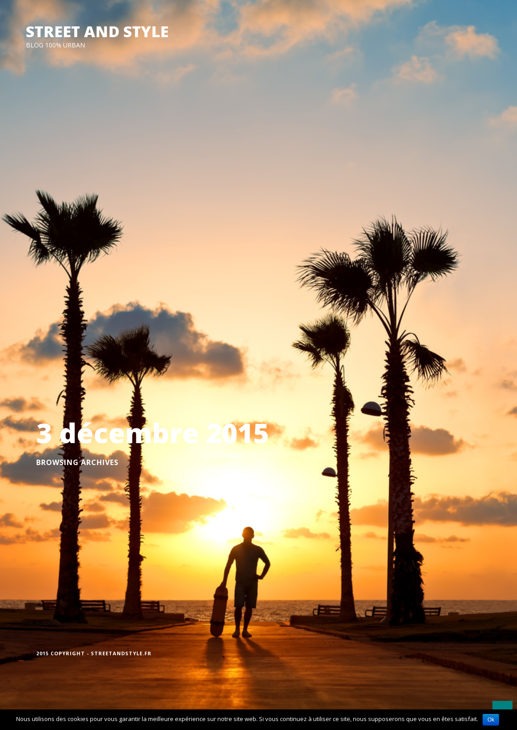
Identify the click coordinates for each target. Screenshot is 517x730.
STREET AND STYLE (97, 31)
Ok (490, 720)
